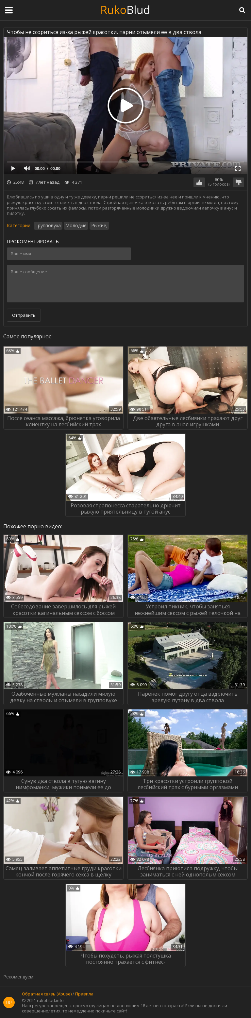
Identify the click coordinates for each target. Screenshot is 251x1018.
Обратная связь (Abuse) (47, 994)
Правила (84, 994)
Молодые (76, 225)
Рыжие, (99, 225)
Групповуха (48, 225)
